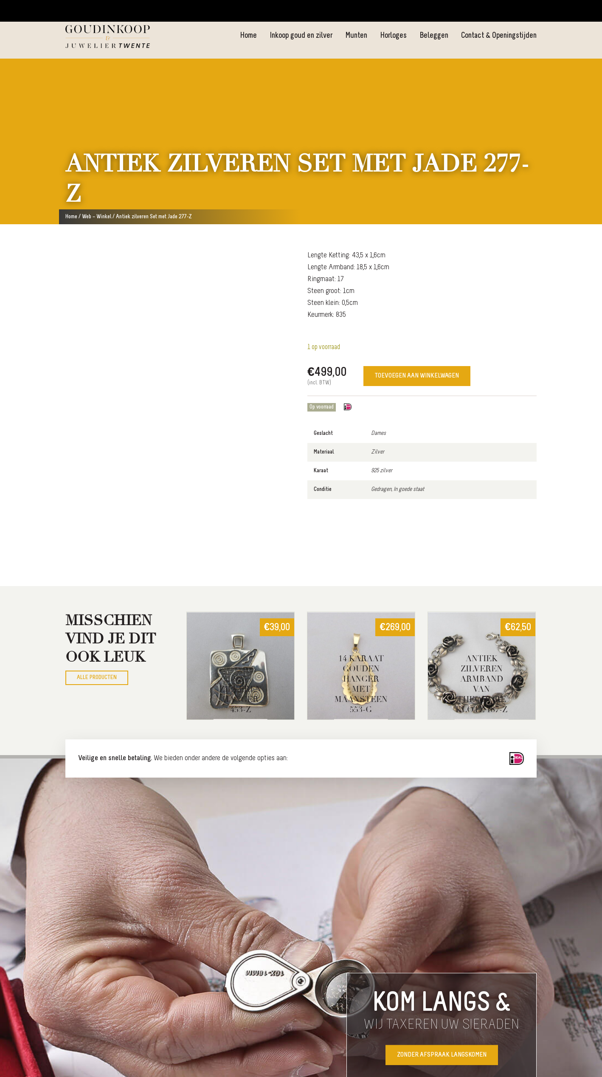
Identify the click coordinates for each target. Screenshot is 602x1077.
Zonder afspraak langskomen (442, 1055)
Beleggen (433, 35)
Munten (356, 35)
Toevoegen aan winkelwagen (417, 376)
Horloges (393, 35)
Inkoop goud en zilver (300, 35)
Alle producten (97, 677)
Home (247, 35)
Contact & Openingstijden (499, 35)
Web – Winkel (96, 217)
